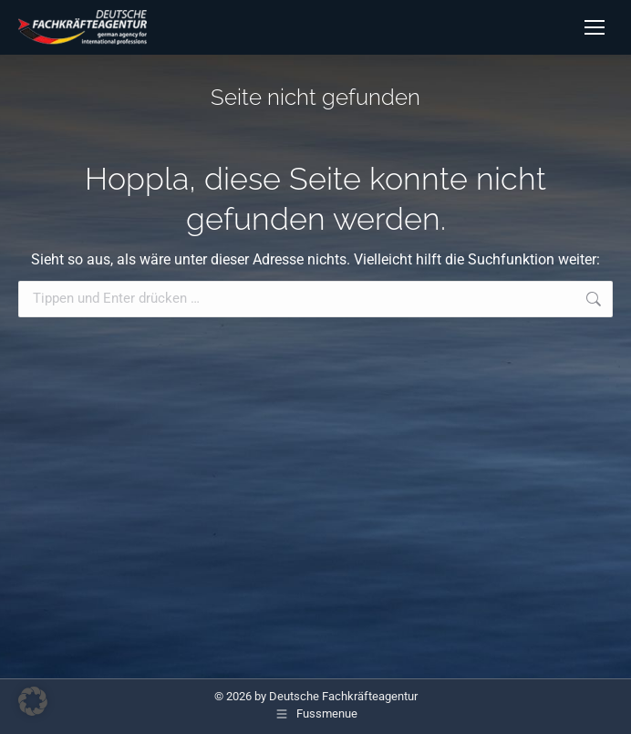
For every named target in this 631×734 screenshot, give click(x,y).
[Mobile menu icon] (594, 27)
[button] (33, 701)
